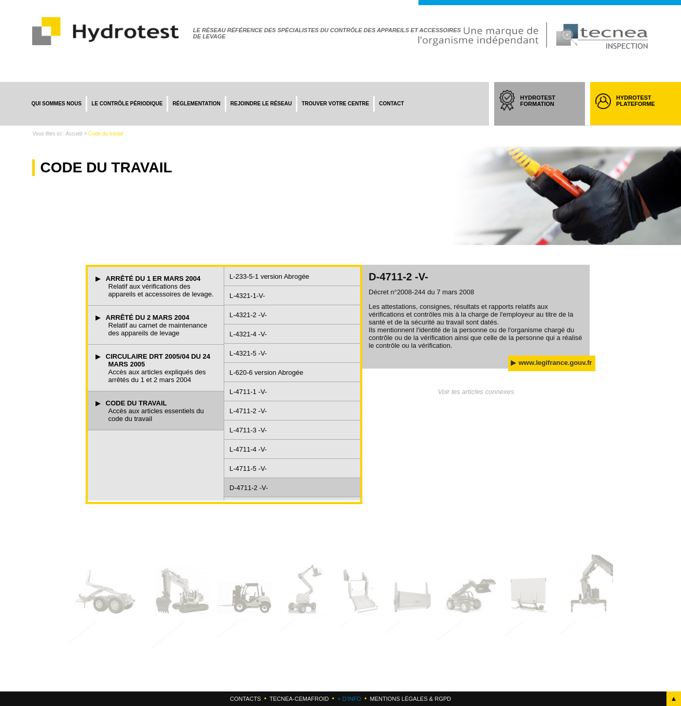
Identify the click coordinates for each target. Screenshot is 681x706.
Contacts (245, 699)
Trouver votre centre (335, 103)
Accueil (73, 134)
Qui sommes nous (56, 103)
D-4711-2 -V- (248, 488)
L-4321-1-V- (247, 296)
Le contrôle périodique (126, 103)
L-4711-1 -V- (248, 392)
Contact (391, 103)
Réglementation (196, 103)
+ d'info (349, 699)
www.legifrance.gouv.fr (555, 362)
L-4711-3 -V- (248, 430)
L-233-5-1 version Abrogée (269, 276)
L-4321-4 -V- (248, 334)
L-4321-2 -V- (248, 315)
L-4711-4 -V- (248, 449)
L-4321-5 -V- (248, 353)
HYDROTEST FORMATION (547, 110)
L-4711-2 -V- (248, 411)
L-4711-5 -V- (248, 468)
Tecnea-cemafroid (299, 699)
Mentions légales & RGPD (410, 699)
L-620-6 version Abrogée (266, 372)
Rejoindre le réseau (261, 103)
